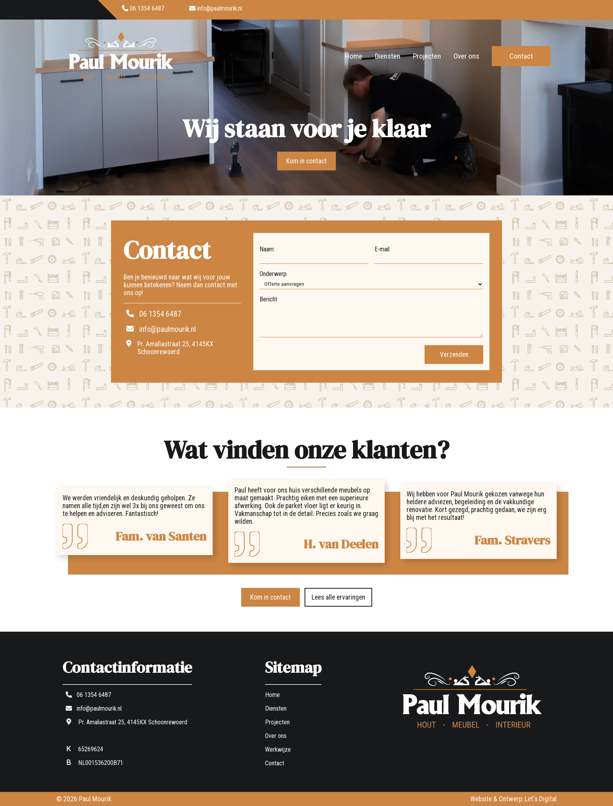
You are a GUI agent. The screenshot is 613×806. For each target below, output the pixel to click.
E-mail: (383, 249)
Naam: (267, 249)
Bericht (268, 299)
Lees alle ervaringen (338, 597)
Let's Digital (541, 799)
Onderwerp (273, 274)
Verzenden (454, 354)
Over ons (466, 56)
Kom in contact (306, 161)
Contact (521, 56)
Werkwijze (278, 749)
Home (353, 56)
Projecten (427, 56)
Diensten (387, 56)
